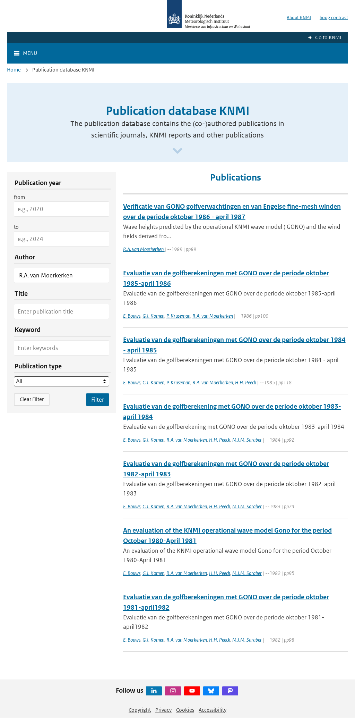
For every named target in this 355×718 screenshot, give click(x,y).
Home (14, 69)
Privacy (163, 710)
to (16, 227)
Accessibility (212, 710)
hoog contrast (334, 17)
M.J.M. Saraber (247, 439)
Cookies (185, 710)
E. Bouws (131, 315)
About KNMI (299, 17)
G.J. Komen (153, 315)
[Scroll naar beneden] (177, 151)
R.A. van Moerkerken (144, 249)
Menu (30, 53)
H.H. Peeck (245, 382)
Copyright (140, 710)
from (19, 197)
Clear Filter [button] (32, 399)
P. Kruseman (178, 315)
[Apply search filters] (97, 399)
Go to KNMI (328, 37)
